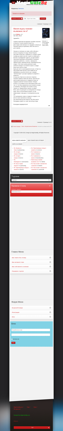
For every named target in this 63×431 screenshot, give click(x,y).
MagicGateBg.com (18, 407)
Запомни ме (16, 339)
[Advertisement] (31, 110)
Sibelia (18, 34)
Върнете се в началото (49, 105)
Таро (28, 407)
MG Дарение (17, 409)
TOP (32, 427)
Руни (35, 407)
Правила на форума (18, 13)
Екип (23, 126)
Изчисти (16, 421)
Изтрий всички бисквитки (31, 126)
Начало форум (16, 126)
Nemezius (21, 8)
